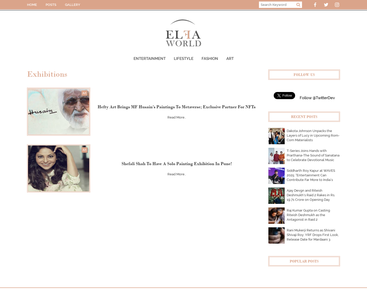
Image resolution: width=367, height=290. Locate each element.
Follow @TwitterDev (317, 98)
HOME (32, 5)
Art (230, 58)
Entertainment (150, 58)
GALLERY (72, 5)
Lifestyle (183, 58)
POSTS (51, 5)
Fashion (210, 58)
